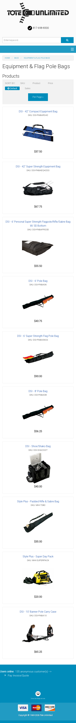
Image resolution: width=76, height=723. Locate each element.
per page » (38, 97)
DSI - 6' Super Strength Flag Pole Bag (38, 335)
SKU (22, 83)
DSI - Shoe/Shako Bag (38, 446)
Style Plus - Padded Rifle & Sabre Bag (38, 501)
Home (7, 58)
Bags (16, 58)
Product (36, 83)
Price (50, 83)
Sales (27, 88)
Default (12, 88)
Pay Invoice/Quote (18, 675)
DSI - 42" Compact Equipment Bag (38, 111)
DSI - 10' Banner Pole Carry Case (38, 611)
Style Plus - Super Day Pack (38, 556)
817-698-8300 (38, 28)
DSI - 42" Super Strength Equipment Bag (38, 166)
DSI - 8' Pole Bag (38, 391)
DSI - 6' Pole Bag (38, 280)
